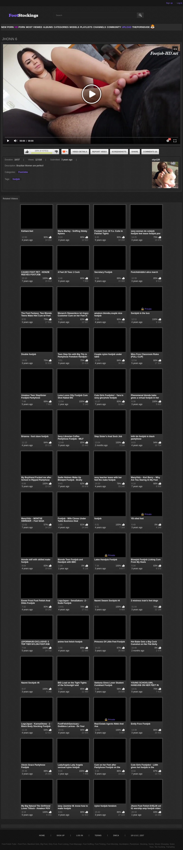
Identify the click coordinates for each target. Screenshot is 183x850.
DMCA (116, 835)
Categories (61, 27)
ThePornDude (141, 27)
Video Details (79, 152)
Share (134, 152)
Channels (99, 27)
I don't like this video (56, 151)
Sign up (169, 3)
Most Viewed (34, 27)
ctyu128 (156, 159)
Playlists (86, 27)
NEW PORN (7, 27)
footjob (16, 179)
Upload (126, 27)
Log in (179, 3)
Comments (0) (150, 152)
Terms (98, 835)
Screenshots (119, 152)
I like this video (27, 151)
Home (42, 835)
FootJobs (23, 172)
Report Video (99, 152)
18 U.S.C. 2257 (137, 835)
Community (114, 27)
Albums (48, 27)
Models (74, 27)
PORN (20, 27)
